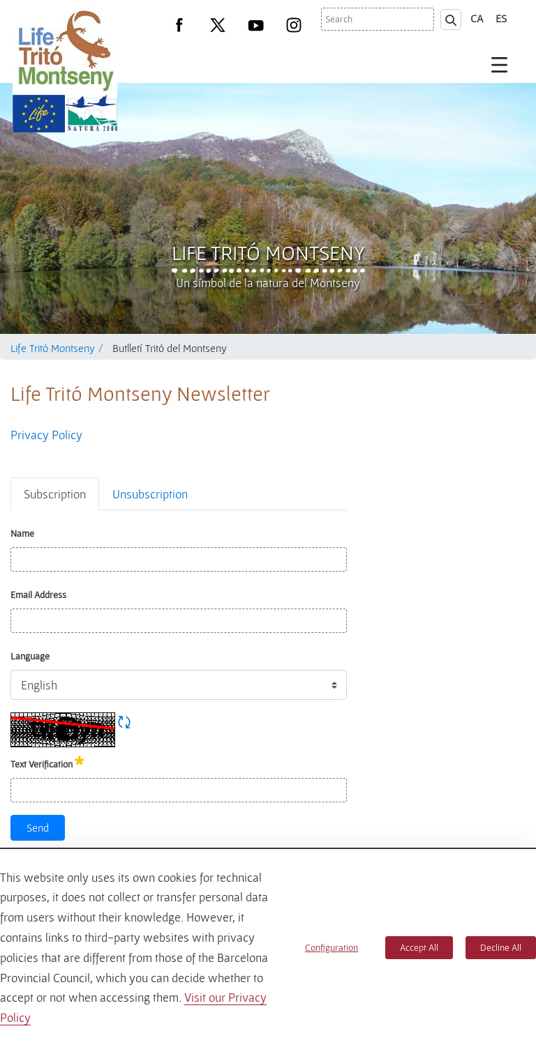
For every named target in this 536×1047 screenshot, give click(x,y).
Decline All (500, 947)
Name (22, 533)
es (501, 18)
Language (30, 656)
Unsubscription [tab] (150, 494)
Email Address (38, 594)
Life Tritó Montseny (268, 252)
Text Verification (47, 762)
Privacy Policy (46, 434)
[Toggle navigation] (500, 64)
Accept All (419, 947)
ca (477, 18)
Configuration (331, 947)
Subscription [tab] (55, 494)
